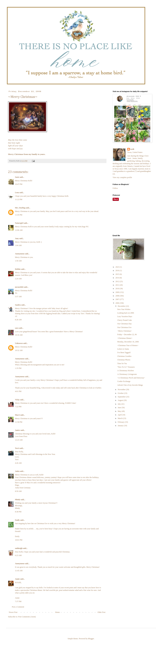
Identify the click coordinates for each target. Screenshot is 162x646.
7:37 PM (18, 601)
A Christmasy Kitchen (125, 370)
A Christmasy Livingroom (127, 374)
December (122, 306)
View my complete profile (122, 177)
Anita (17, 471)
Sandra (18, 305)
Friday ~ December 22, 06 (127, 334)
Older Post (101, 612)
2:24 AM (18, 279)
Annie (17, 579)
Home (57, 612)
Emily (17, 520)
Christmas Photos (123, 360)
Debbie (18, 269)
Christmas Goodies (124, 356)
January (121, 426)
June (120, 407)
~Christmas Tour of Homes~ (127, 345)
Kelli (132, 149)
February (121, 422)
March (120, 418)
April (120, 415)
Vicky (17, 400)
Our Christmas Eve (124, 327)
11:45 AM (19, 571)
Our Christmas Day (124, 324)
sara (16, 328)
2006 (118, 303)
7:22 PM (18, 407)
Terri (17, 448)
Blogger (91, 639)
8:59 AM (18, 491)
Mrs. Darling (20, 208)
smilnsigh (19, 548)
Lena (17, 192)
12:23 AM (19, 440)
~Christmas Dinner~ (124, 338)
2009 (118, 292)
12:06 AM (19, 230)
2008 (118, 296)
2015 (118, 274)
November (122, 389)
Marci (17, 415)
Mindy (17, 499)
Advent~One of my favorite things (130, 385)
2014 (118, 278)
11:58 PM (18, 422)
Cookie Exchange (123, 381)
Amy (17, 238)
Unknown (19, 343)
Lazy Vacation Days (124, 316)
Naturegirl (19, 223)
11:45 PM (18, 215)
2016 (118, 270)
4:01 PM (18, 391)
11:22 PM (18, 199)
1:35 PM (18, 368)
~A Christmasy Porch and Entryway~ (131, 378)
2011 (118, 285)
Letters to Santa (123, 349)
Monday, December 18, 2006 (128, 342)
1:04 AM (18, 245)
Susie (17, 177)
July (119, 404)
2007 (118, 299)
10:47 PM (18, 184)
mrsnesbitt (19, 287)
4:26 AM (18, 463)
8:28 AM (18, 320)
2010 (118, 288)
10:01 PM (18, 540)
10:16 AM (19, 335)
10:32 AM (19, 350)
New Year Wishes (123, 309)
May (120, 411)
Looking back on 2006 (125, 313)
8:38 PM (18, 512)
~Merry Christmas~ (124, 331)
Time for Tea (122, 363)
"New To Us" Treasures (126, 367)
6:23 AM (18, 555)
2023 (118, 267)
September (122, 397)
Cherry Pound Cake (124, 320)
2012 (118, 281)
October (121, 393)
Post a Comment (18, 607)
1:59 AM (18, 261)
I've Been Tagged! (124, 352)
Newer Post (13, 612)
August (121, 400)
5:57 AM (18, 296)
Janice (17, 430)
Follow (115, 188)
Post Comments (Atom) (27, 617)
